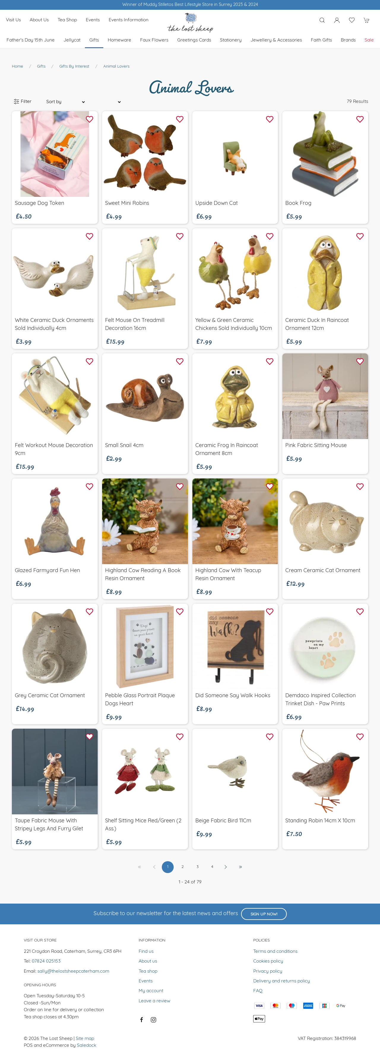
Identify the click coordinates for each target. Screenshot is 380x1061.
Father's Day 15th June (31, 40)
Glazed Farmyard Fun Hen (47, 570)
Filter (22, 102)
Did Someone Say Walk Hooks (232, 695)
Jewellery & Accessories (276, 40)
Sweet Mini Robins (127, 203)
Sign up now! (264, 914)
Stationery (231, 40)
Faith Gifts (321, 40)
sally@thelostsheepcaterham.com (73, 971)
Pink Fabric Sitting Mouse (316, 445)
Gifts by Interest (74, 66)
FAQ (257, 991)
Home (17, 66)
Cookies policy (268, 961)
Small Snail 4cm (124, 445)
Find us (146, 951)
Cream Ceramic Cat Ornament (322, 570)
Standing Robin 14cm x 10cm (320, 821)
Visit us (13, 20)
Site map (85, 1038)
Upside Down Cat (216, 203)
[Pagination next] (226, 867)
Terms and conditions (275, 951)
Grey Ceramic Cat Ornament (50, 695)
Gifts (94, 40)
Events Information (128, 20)
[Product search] (322, 20)
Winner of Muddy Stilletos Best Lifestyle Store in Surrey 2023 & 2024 (190, 5)
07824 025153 (46, 961)
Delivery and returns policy (281, 981)
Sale (369, 40)
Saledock (86, 1045)
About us (39, 20)
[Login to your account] (337, 20)
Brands (348, 40)
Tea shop (67, 20)
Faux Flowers (154, 40)
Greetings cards (194, 40)
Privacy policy (267, 971)
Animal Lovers (116, 66)
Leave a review (154, 1001)
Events (93, 20)
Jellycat (72, 40)
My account (151, 991)
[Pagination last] (240, 867)
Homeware (119, 40)
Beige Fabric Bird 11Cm (223, 821)
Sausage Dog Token (39, 203)
